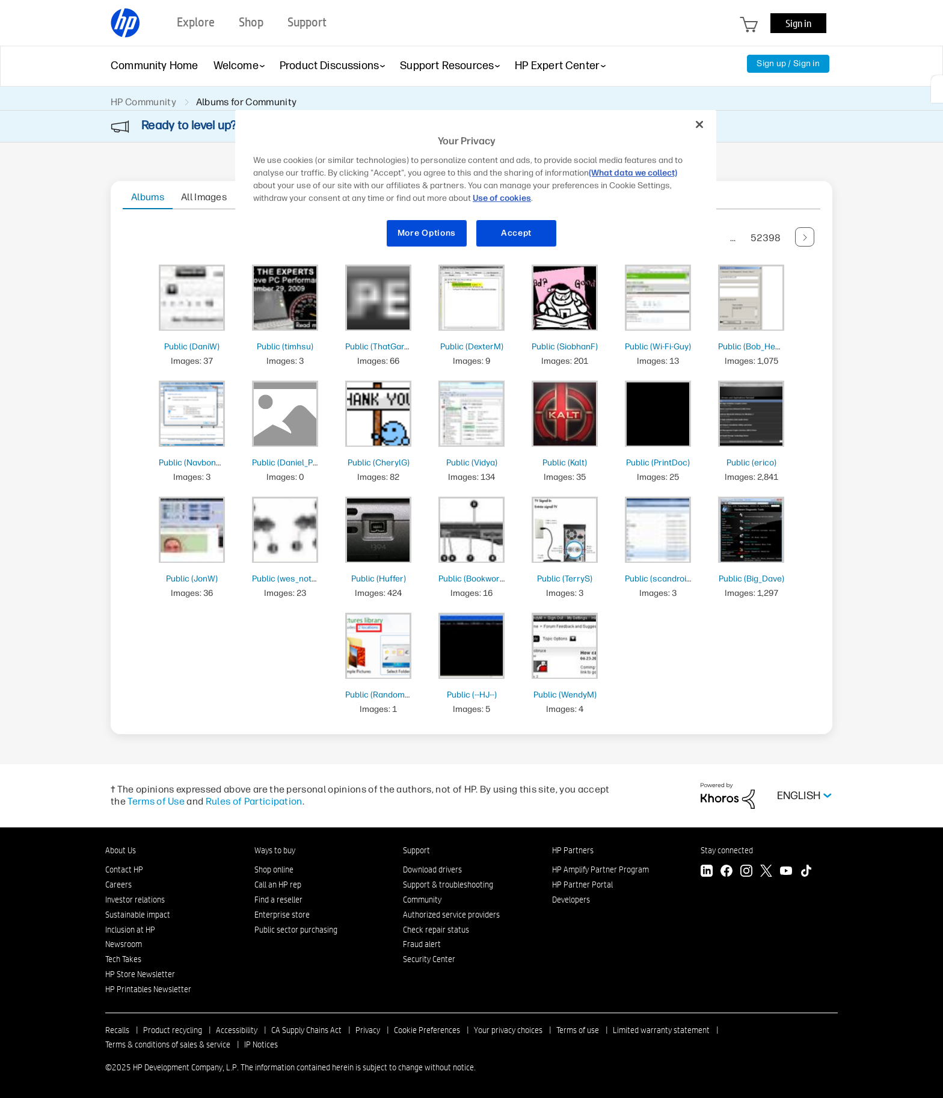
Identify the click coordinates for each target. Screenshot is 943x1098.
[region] (475, 186)
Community (422, 899)
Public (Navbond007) (198, 463)
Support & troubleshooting (448, 884)
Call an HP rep (277, 884)
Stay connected (727, 850)
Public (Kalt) (564, 463)
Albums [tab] (147, 197)
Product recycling (172, 1030)
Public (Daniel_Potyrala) (297, 463)
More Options (427, 233)
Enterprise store (282, 914)
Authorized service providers (451, 914)
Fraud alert (422, 944)
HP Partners (573, 850)
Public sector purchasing (295, 929)
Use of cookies (502, 198)
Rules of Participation (254, 801)
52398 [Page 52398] (766, 238)
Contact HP (124, 869)
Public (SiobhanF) (565, 347)
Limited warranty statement (661, 1030)
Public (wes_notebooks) (297, 579)
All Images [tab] (204, 197)
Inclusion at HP (130, 929)
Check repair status (436, 929)
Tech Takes (123, 959)
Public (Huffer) (378, 579)
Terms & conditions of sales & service (167, 1044)
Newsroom (123, 944)
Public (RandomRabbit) (388, 695)
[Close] (699, 124)
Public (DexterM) (471, 347)
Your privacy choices (508, 1030)
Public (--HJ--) (472, 695)
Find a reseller (278, 899)
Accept (516, 233)
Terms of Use (156, 801)
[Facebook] (726, 872)
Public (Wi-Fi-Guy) (658, 347)
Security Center (429, 959)
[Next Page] (804, 237)
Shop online (273, 869)
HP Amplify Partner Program (600, 869)
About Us (120, 850)
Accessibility (236, 1030)
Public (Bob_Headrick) (760, 347)
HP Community (143, 102)
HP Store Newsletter (140, 974)
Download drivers (432, 869)
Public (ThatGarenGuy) (388, 347)
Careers (118, 884)
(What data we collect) (633, 173)
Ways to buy (274, 850)
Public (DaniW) (192, 347)
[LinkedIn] (707, 872)
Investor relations (135, 899)
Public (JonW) (192, 579)
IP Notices (261, 1044)
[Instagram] (746, 872)
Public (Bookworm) (473, 579)
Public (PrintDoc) (658, 463)
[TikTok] (806, 872)
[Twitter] (766, 872)
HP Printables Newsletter (148, 989)
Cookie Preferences (427, 1030)
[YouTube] (786, 872)
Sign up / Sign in (788, 63)
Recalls (117, 1030)
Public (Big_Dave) (751, 579)
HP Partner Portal (582, 884)
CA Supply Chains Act (306, 1030)
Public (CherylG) (379, 463)
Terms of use (577, 1030)
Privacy (367, 1030)
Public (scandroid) (659, 579)
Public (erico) (751, 463)
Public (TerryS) (564, 579)
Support (416, 850)
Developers (571, 899)
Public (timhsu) (285, 347)
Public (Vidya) (471, 463)
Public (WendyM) (565, 695)
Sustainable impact (137, 914)
